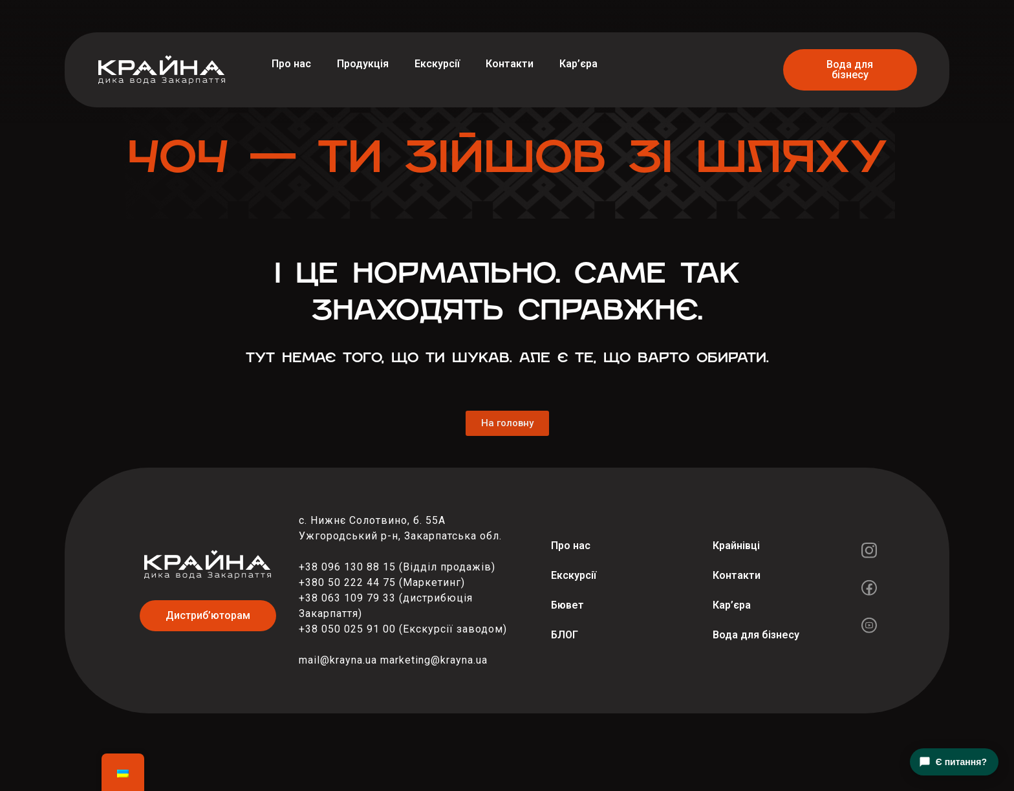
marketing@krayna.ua (434, 660)
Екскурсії (437, 64)
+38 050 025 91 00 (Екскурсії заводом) (403, 629)
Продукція (363, 64)
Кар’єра (578, 64)
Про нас (291, 64)
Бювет (567, 605)
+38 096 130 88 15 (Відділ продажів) (397, 567)
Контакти (510, 64)
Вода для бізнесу (756, 635)
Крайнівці (736, 545)
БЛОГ (564, 635)
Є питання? (953, 762)
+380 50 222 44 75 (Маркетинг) (382, 582)
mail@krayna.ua (338, 660)
